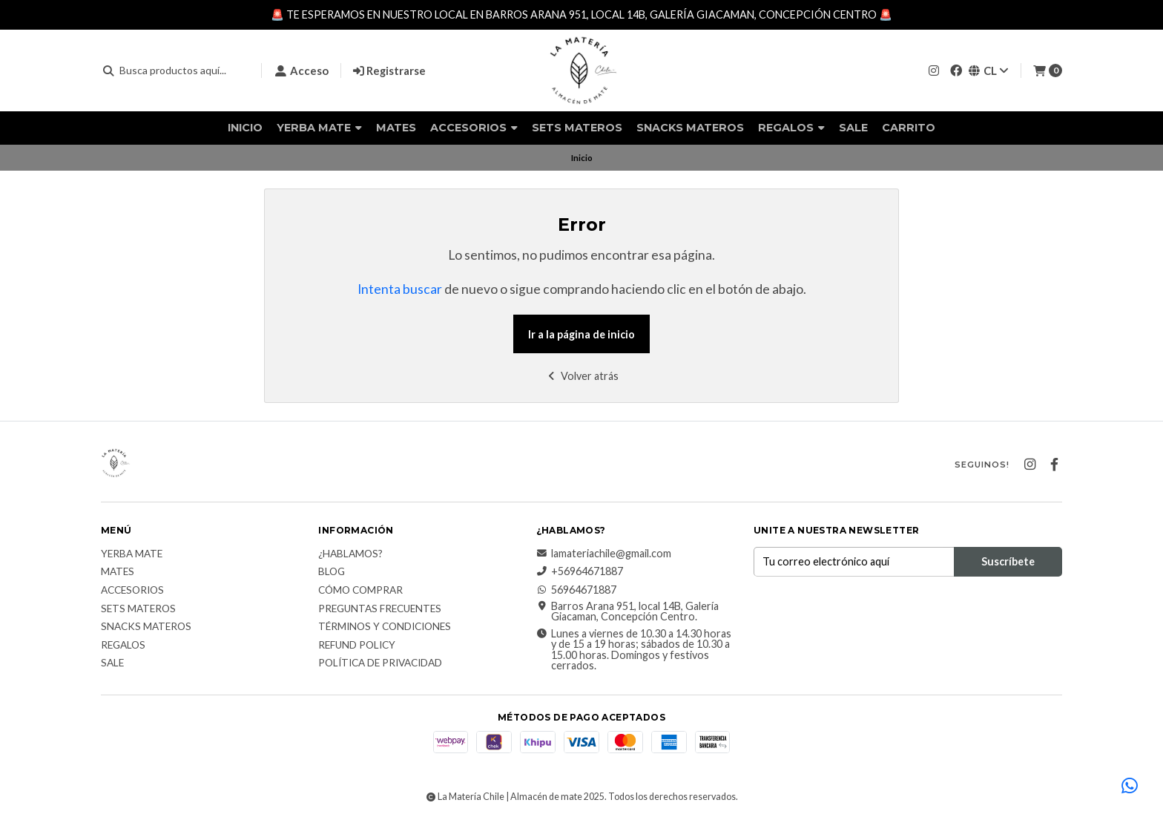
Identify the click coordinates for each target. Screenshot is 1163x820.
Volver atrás (582, 376)
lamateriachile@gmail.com (603, 553)
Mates (396, 127)
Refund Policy (356, 645)
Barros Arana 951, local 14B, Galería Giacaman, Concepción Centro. (627, 612)
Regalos (791, 127)
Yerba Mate (319, 127)
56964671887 (576, 590)
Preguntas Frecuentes (379, 609)
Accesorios (474, 127)
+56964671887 (579, 571)
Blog (331, 572)
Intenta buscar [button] (400, 289)
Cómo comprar (360, 591)
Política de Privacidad (380, 663)
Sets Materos (577, 127)
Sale (853, 127)
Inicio (245, 127)
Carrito (908, 127)
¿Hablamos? (350, 554)
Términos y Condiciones (384, 627)
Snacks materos (690, 127)
